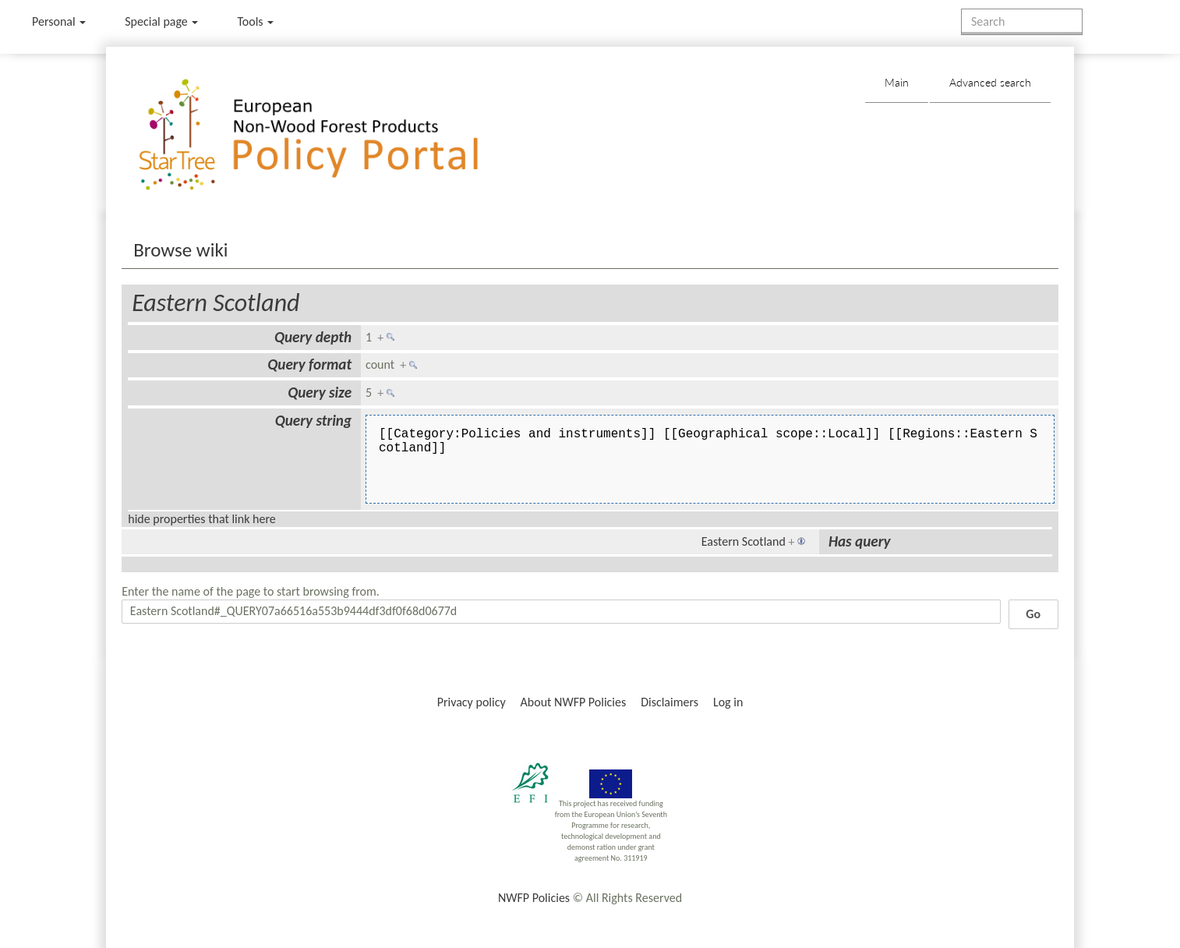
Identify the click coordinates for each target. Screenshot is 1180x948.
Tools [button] (255, 21)
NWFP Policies (534, 897)
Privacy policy (471, 702)
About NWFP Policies (574, 702)
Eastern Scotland (215, 303)
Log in (728, 702)
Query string (313, 421)
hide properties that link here (202, 518)
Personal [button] (59, 21)
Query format (309, 364)
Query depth (313, 337)
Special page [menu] (161, 21)
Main (897, 82)
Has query (859, 541)
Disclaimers (669, 702)
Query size (320, 392)
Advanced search (990, 82)
